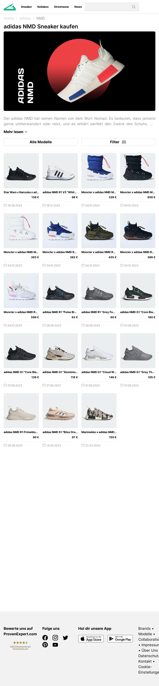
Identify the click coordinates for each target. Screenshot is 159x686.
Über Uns (150, 650)
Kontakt (145, 661)
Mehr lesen (16, 132)
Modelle (145, 634)
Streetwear (61, 6)
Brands (144, 628)
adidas (25, 18)
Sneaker (26, 6)
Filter (118, 142)
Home (9, 18)
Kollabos (43, 6)
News (78, 6)
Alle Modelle (41, 142)
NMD (40, 18)
